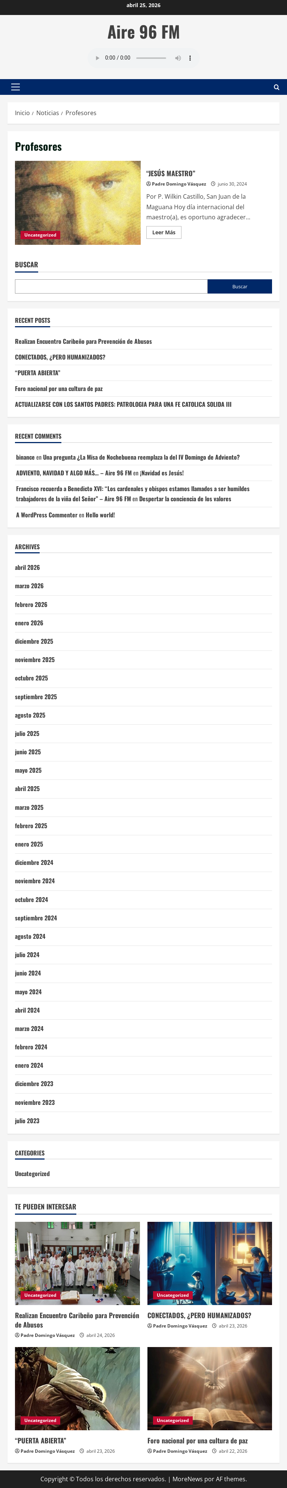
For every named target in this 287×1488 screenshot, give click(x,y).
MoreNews (187, 1479)
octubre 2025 (31, 677)
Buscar (26, 264)
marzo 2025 (29, 807)
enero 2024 (29, 1065)
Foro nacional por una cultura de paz (59, 388)
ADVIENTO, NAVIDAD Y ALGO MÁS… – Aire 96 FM (74, 472)
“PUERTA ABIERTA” (37, 372)
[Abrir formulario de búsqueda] (277, 86)
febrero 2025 (31, 825)
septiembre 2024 (36, 917)
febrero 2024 (31, 1046)
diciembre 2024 (34, 862)
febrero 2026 (31, 604)
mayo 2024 (28, 991)
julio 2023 (27, 1120)
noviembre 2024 (35, 880)
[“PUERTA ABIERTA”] (77, 1388)
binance (25, 457)
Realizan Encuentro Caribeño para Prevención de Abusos (83, 341)
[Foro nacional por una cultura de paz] (209, 1388)
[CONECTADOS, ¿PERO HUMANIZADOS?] (209, 1263)
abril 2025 (27, 788)
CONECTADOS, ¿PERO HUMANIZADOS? (60, 356)
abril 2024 (27, 1009)
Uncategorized (40, 235)
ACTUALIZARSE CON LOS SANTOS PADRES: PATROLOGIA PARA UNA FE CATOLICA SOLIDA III (123, 404)
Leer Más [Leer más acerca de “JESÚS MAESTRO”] (166, 233)
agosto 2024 (30, 936)
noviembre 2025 (35, 659)
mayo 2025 (28, 770)
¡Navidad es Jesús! (162, 472)
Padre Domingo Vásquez (179, 184)
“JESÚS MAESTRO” (78, 203)
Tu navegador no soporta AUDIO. (144, 58)
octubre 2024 (31, 899)
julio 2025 (27, 733)
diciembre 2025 (34, 641)
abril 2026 (27, 567)
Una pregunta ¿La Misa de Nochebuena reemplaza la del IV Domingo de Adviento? (141, 457)
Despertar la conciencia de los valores (185, 498)
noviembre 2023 (35, 1102)
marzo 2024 (29, 1028)
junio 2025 (28, 751)
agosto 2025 (30, 714)
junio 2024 (28, 972)
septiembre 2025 (36, 696)
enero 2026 (29, 622)
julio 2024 (27, 954)
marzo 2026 (29, 585)
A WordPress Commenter (46, 514)
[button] (15, 87)
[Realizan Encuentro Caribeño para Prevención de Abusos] (77, 1263)
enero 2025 (29, 843)
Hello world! (100, 514)
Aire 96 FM (143, 31)
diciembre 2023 (34, 1083)
